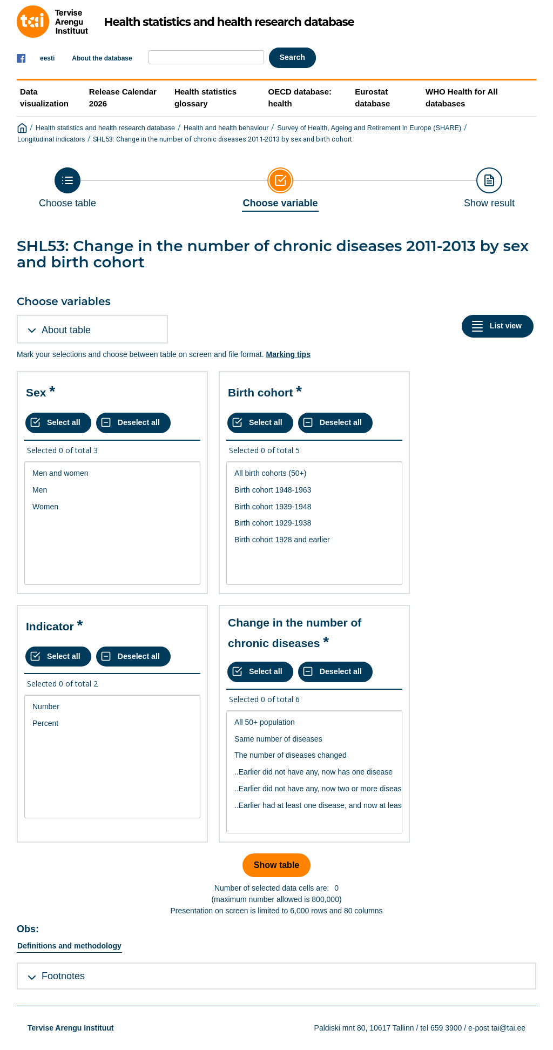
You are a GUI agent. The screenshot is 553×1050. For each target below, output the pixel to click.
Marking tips (288, 354)
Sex (36, 392)
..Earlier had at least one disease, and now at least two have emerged (314, 805)
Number (112, 706)
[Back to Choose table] (67, 188)
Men (112, 490)
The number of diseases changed (314, 755)
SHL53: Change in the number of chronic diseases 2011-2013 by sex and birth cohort (222, 139)
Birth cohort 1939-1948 (314, 507)
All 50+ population (314, 722)
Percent (112, 723)
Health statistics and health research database (105, 128)
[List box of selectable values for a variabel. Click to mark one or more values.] (112, 523)
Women (112, 507)
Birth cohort (260, 392)
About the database (102, 58)
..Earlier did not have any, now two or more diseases (314, 788)
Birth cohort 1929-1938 (314, 523)
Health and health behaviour (226, 128)
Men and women (112, 473)
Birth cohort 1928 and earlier (314, 539)
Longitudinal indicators (51, 139)
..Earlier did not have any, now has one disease (314, 772)
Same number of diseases (314, 739)
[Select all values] (58, 423)
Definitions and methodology (69, 945)
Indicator (50, 626)
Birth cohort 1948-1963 (314, 490)
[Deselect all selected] (133, 423)
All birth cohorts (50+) (314, 473)
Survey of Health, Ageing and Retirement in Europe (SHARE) (369, 128)
